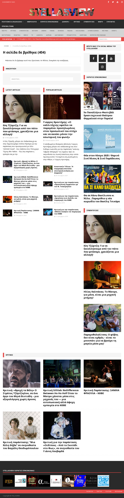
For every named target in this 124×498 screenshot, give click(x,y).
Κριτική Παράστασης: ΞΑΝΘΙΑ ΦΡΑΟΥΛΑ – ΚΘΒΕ (26, 211)
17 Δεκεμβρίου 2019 (62, 216)
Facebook (89, 491)
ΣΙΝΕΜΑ (43, 31)
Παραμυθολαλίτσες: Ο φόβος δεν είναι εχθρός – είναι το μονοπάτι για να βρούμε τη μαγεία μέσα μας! (101, 339)
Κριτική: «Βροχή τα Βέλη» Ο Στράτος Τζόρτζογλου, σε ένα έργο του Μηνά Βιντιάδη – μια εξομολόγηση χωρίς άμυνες (27, 164)
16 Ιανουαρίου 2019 (52, 140)
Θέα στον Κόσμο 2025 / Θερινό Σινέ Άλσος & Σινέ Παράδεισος (102, 157)
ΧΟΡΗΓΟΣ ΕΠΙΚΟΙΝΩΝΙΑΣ (49, 22)
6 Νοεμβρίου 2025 (20, 204)
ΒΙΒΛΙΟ (26, 35)
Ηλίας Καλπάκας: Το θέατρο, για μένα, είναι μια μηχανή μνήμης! (26, 199)
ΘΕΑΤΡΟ (4, 31)
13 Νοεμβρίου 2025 (11, 138)
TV (32, 35)
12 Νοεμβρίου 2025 (21, 170)
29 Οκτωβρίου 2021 (62, 175)
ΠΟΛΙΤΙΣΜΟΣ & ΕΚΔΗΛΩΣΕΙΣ (12, 22)
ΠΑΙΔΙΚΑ (69, 31)
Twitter (99, 491)
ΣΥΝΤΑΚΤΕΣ (111, 22)
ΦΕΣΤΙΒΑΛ (105, 31)
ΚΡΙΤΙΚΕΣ (77, 22)
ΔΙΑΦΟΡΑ (65, 22)
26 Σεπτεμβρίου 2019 (62, 189)
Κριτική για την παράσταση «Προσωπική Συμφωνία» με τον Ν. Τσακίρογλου (66, 184)
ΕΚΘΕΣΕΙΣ (61, 31)
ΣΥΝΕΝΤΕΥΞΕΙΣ (89, 22)
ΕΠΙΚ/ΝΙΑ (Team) (8, 26)
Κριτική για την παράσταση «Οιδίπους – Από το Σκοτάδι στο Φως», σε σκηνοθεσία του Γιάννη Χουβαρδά (61, 447)
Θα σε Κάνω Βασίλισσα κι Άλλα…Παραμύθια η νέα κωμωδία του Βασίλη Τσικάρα (102, 198)
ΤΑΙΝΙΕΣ (52, 31)
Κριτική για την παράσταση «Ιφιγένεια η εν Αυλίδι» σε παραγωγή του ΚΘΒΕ (66, 198)
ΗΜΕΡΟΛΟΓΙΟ (32, 22)
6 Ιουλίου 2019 (60, 203)
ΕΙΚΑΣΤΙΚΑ (17, 35)
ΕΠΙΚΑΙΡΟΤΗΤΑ (71, 35)
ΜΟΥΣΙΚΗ (35, 31)
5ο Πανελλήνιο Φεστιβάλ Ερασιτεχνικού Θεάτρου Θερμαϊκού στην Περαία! (99, 115)
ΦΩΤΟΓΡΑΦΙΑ (6, 35)
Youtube (108, 491)
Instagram (118, 491)
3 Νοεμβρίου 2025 (20, 215)
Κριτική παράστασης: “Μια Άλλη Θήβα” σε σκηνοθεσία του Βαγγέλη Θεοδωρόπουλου (20, 445)
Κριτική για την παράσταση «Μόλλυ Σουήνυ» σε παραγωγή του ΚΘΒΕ (67, 211)
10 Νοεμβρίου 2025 (21, 190)
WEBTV (100, 22)
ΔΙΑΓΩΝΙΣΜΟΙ (59, 35)
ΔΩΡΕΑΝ (48, 35)
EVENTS (114, 31)
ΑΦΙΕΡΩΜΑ (83, 35)
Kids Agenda (80, 31)
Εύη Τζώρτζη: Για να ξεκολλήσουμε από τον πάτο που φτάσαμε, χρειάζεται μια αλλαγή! (20, 130)
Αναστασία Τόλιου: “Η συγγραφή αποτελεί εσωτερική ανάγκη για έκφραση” (63, 169)
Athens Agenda (93, 31)
